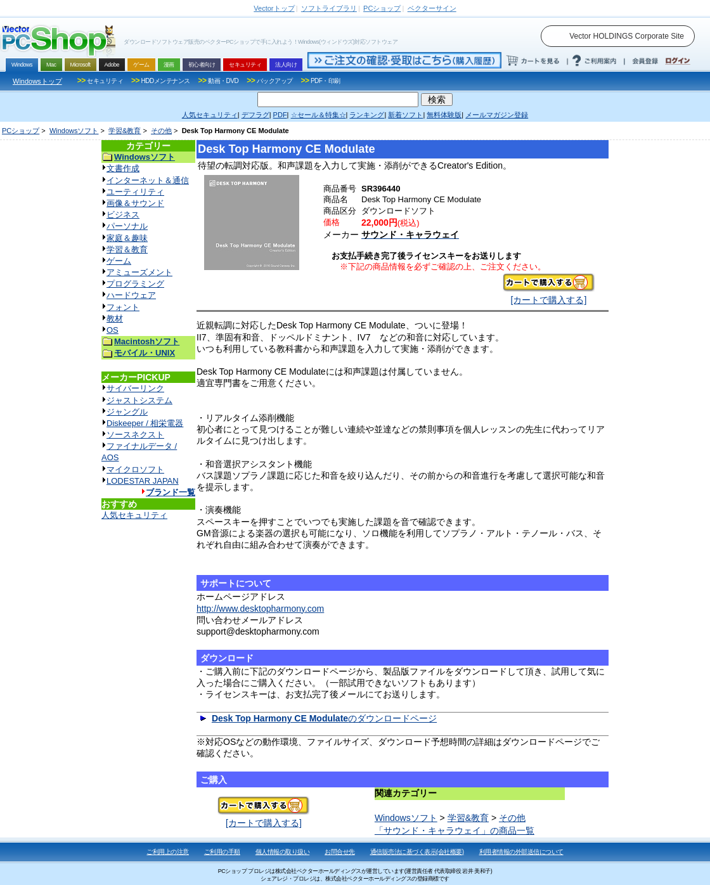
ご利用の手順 (222, 851)
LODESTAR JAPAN (142, 481)
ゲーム (118, 261)
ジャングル (127, 412)
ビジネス (122, 214)
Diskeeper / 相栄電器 (144, 423)
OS (112, 330)
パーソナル (127, 226)
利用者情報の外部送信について (521, 851)
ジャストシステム (139, 400)
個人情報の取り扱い (282, 851)
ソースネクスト (135, 434)
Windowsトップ (37, 81)
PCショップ (20, 130)
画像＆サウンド (135, 203)
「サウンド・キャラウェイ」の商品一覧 (454, 830)
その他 (161, 130)
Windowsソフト (74, 130)
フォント (122, 307)
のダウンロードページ (324, 718)
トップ (274, 8)
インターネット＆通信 (147, 180)
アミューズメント (139, 272)
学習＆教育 (127, 249)
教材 (114, 318)
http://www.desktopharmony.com (260, 609)
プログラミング (135, 283)
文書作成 (122, 168)
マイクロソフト (135, 469)
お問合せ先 (340, 851)
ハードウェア (131, 295)
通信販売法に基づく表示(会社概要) (417, 851)
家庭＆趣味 (127, 238)
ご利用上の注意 (167, 851)
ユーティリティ (135, 192)
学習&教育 (124, 130)
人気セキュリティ (134, 515)
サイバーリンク (135, 388)
